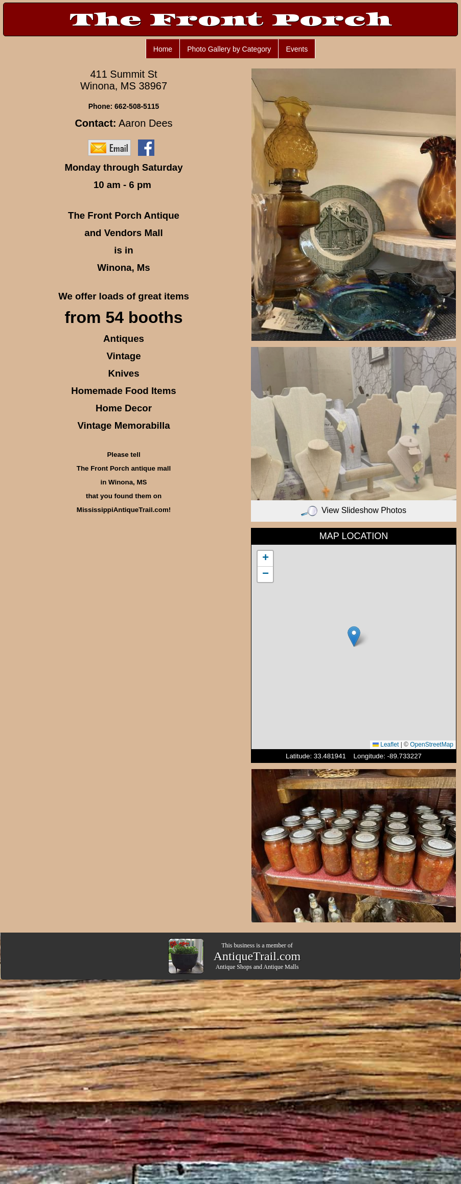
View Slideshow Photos (353, 510)
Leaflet (386, 744)
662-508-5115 (136, 106)
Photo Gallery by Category (229, 49)
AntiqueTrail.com (257, 956)
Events (297, 49)
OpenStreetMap (431, 744)
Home (162, 49)
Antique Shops (234, 966)
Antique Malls (280, 966)
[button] (354, 636)
